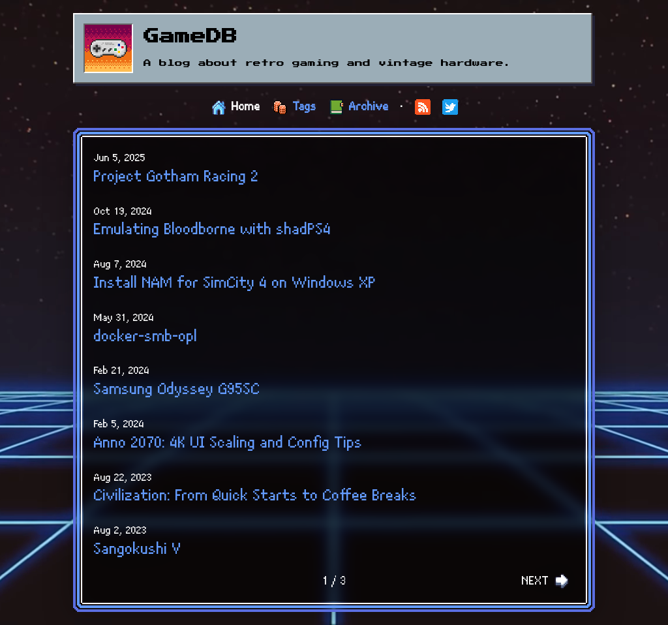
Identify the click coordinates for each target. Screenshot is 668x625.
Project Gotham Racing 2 (176, 177)
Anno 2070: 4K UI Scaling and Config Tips (228, 443)
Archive (369, 107)
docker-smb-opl (146, 336)
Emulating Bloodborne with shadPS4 (212, 229)
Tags (304, 107)
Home (246, 107)
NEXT (545, 581)
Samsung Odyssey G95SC (177, 389)
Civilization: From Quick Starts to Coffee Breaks (256, 496)
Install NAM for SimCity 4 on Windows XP (235, 283)
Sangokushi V (137, 549)
